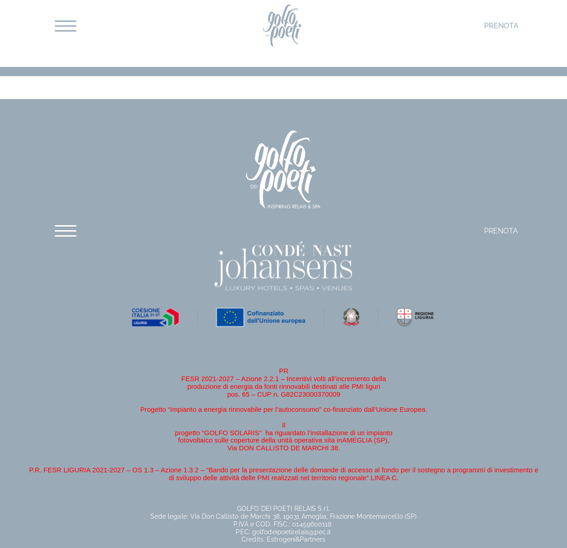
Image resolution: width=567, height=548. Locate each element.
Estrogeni (281, 539)
